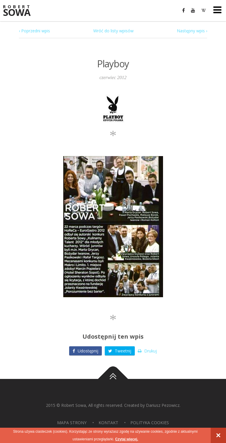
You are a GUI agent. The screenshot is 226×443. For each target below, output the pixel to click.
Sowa (20, 11)
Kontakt (108, 422)
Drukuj (147, 351)
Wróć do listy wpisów (113, 31)
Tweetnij (119, 351)
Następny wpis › (192, 31)
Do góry (113, 379)
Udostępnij (85, 351)
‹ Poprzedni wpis (34, 31)
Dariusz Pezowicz (163, 405)
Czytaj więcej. (126, 439)
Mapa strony (72, 422)
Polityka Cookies (149, 422)
